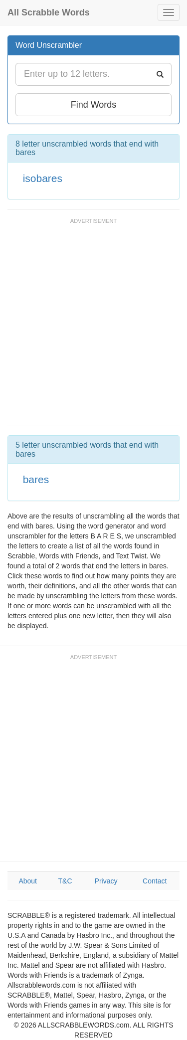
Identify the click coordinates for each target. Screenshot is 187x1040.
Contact (155, 881)
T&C (65, 881)
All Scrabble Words (48, 12)
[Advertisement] (93, 326)
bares (36, 479)
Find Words (94, 105)
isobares (42, 178)
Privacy (106, 881)
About (27, 881)
